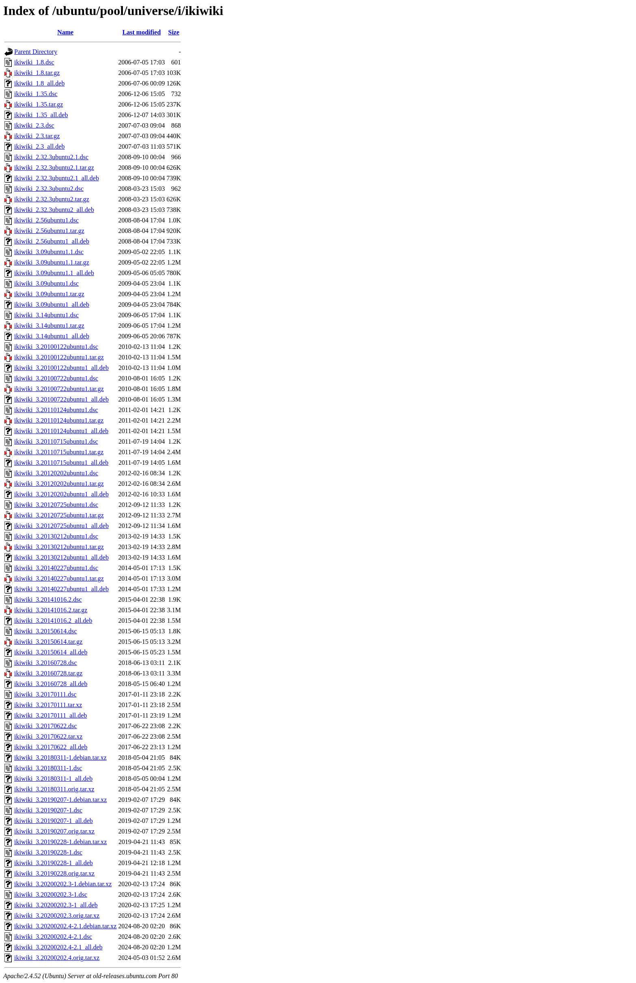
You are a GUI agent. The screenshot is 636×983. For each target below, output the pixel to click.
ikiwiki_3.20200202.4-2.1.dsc (53, 936)
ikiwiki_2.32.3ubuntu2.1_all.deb (56, 178)
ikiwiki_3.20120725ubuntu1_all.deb (61, 525)
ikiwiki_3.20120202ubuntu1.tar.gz (59, 483)
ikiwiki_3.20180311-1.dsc (48, 768)
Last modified (141, 32)
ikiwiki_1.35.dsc (36, 93)
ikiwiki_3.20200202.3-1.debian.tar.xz (63, 883)
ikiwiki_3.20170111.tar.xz (48, 704)
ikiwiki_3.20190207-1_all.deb (53, 820)
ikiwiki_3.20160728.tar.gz (48, 673)
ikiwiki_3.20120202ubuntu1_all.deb (61, 494)
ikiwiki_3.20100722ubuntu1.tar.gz (59, 388)
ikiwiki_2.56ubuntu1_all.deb (51, 241)
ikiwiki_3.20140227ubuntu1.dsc (56, 567)
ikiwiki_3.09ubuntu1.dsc (46, 283)
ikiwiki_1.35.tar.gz (38, 104)
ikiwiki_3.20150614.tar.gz (48, 641)
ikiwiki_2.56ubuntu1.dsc (46, 220)
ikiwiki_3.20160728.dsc (45, 662)
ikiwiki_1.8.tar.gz (37, 72)
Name (65, 32)
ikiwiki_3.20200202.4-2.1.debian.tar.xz (65, 926)
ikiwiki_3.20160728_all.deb (50, 683)
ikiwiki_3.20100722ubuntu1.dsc (56, 378)
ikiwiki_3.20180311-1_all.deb (53, 778)
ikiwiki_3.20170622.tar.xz (48, 736)
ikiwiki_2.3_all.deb (39, 146)
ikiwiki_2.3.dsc (34, 125)
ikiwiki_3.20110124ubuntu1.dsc (56, 409)
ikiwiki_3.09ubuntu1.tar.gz (49, 294)
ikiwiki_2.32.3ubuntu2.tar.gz (51, 199)
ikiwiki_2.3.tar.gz (37, 135)
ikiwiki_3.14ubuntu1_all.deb (51, 336)
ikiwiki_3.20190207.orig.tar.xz (54, 831)
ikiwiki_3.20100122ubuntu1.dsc (56, 346)
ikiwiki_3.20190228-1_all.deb (53, 862)
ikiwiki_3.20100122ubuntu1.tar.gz (59, 357)
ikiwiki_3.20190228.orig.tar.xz (54, 873)
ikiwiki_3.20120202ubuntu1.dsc (56, 473)
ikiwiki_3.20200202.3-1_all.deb (56, 905)
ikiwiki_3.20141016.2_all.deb (53, 620)
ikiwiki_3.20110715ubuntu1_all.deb (61, 462)
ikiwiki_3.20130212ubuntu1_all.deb (61, 557)
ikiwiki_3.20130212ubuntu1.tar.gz (59, 546)
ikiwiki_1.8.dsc (34, 62)
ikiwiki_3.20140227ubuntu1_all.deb (61, 589)
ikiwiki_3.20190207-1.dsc (48, 810)
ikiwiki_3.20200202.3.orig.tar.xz (56, 915)
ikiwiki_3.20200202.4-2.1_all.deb (58, 947)
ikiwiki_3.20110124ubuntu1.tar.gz (58, 420)
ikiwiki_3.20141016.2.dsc (48, 599)
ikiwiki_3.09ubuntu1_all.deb (51, 304)
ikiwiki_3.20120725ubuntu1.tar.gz (59, 515)
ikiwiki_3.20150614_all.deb (50, 652)
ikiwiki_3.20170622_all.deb (50, 747)
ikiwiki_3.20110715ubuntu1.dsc (56, 441)
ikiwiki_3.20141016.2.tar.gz (50, 610)
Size (174, 32)
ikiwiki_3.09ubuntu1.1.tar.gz (51, 262)
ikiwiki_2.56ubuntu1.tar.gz (49, 230)
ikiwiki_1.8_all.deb (39, 83)
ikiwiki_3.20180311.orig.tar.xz (54, 789)
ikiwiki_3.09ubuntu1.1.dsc (49, 251)
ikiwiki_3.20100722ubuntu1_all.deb (61, 399)
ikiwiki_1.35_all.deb (41, 114)
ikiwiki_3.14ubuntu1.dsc (46, 315)
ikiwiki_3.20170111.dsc (45, 694)
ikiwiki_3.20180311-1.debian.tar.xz (60, 757)
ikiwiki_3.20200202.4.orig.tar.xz (56, 957)
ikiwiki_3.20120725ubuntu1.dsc (56, 504)
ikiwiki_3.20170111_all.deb (50, 715)
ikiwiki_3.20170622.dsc (45, 725)
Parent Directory (35, 51)
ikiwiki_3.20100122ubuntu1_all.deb (61, 367)
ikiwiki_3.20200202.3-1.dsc (50, 894)
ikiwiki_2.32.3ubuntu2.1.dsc (51, 157)
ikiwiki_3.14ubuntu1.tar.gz (49, 325)
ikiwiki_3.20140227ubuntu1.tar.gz (59, 578)
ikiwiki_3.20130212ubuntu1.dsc (56, 536)
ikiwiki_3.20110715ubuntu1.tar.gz (58, 452)
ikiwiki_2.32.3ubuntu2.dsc (49, 188)
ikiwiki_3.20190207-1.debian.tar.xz (60, 799)
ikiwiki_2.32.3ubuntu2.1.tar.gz (54, 167)
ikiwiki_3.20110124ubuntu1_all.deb (61, 430)
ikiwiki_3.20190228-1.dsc (48, 852)
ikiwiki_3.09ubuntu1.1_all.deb (54, 272)
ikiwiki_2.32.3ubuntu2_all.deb (54, 209)
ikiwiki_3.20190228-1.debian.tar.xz (60, 841)
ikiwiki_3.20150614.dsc (45, 631)
